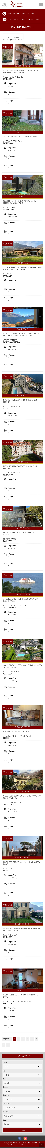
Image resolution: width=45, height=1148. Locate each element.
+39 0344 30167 (14, 14)
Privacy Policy (20, 1145)
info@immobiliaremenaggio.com (23, 19)
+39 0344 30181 (28, 14)
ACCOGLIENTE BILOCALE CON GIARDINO (20, 137)
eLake (12, 1145)
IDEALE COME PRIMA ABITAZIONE (16, 732)
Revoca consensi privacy (34, 1145)
